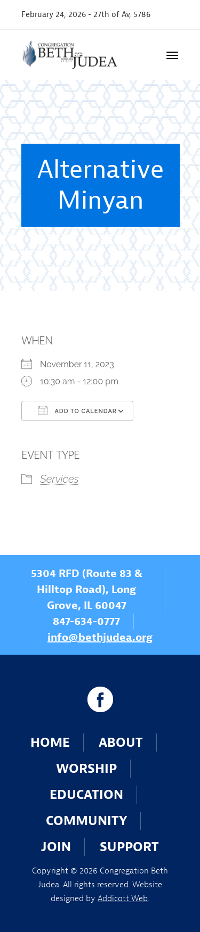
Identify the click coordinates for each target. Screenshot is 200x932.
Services (59, 479)
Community (86, 821)
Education (86, 795)
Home (50, 742)
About (121, 742)
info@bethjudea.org (100, 637)
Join (56, 847)
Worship (86, 769)
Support (129, 847)
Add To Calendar (77, 410)
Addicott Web (123, 898)
